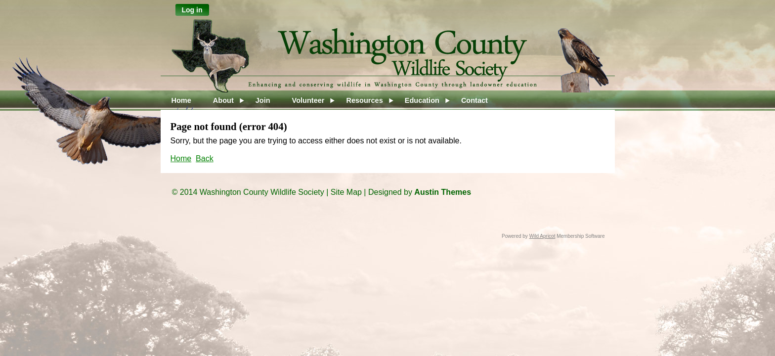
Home (181, 158)
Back (205, 158)
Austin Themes (442, 192)
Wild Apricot (542, 236)
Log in (192, 10)
